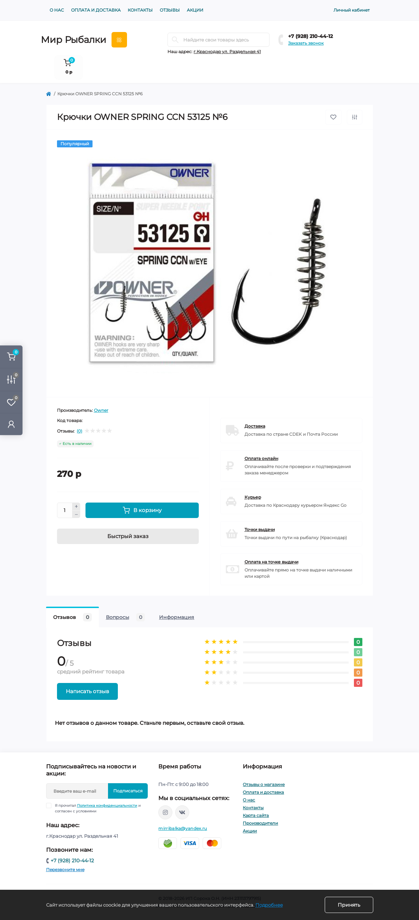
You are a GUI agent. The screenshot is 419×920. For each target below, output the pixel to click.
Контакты (140, 10)
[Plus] (76, 506)
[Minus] (76, 514)
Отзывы (170, 10)
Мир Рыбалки (73, 39)
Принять (349, 905)
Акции (195, 10)
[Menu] (119, 39)
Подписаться (127, 790)
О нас (57, 10)
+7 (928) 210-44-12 (310, 36)
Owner (101, 410)
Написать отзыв (87, 691)
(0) (79, 431)
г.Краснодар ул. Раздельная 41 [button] (227, 51)
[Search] (175, 40)
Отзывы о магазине (264, 784)
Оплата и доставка (96, 10)
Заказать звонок (306, 43)
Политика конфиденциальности (107, 805)
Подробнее (269, 905)
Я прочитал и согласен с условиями (98, 808)
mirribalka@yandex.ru (182, 828)
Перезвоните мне (65, 869)
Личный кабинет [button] (352, 10)
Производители (260, 823)
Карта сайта (256, 815)
